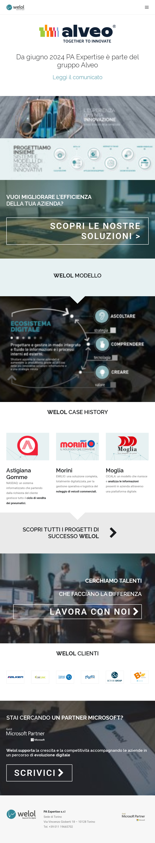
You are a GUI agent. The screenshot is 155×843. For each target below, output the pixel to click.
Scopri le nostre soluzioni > (97, 231)
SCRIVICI (39, 773)
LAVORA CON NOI (95, 612)
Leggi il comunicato (77, 77)
